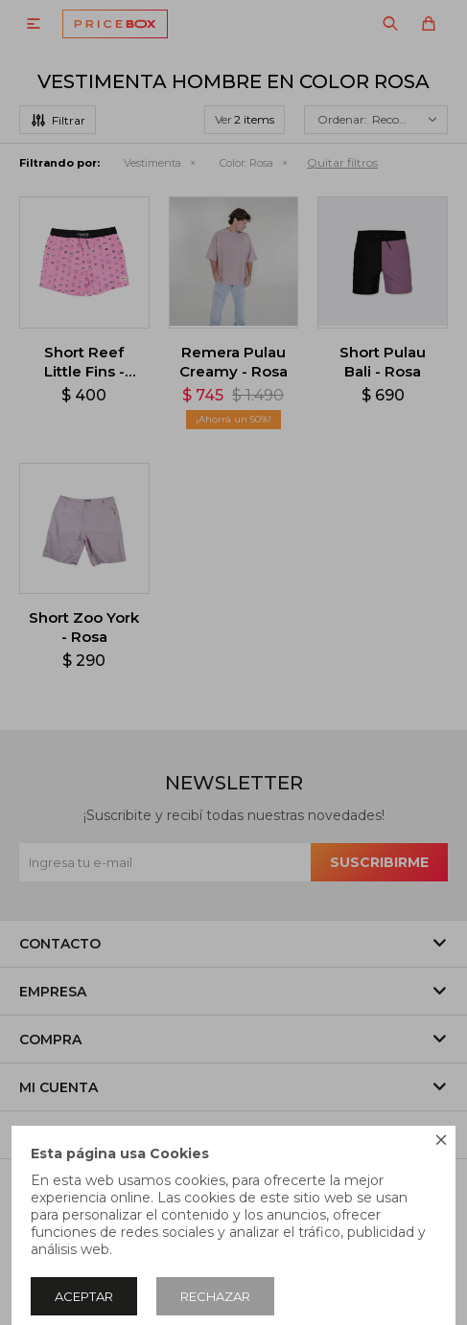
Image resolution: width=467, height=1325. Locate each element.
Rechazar (215, 1296)
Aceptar (84, 1296)
